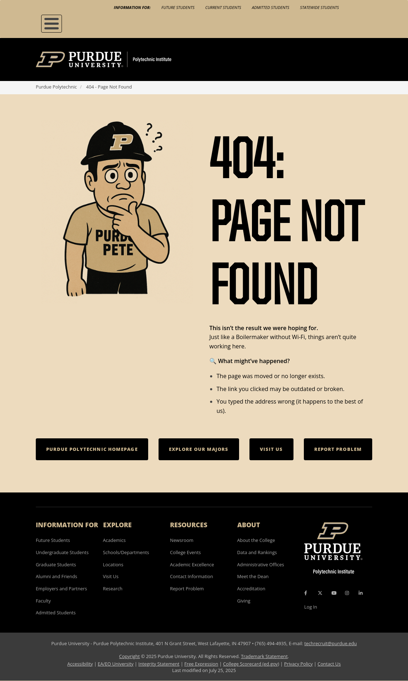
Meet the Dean (253, 576)
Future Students (177, 7)
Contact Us (329, 664)
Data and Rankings (257, 552)
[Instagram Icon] (347, 593)
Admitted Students (271, 7)
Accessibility (80, 664)
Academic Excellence (192, 564)
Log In (310, 607)
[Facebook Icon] (305, 593)
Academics (114, 540)
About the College (256, 540)
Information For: (132, 7)
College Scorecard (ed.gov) (251, 664)
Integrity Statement (159, 664)
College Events (185, 552)
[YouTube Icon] (333, 593)
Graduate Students (56, 564)
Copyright (129, 656)
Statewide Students (319, 7)
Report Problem (187, 588)
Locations (113, 564)
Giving (244, 600)
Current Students (223, 7)
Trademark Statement (264, 656)
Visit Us (111, 576)
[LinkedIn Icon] (361, 593)
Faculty (43, 600)
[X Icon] (321, 593)
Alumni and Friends (56, 576)
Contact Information (191, 576)
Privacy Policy (298, 664)
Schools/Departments (126, 552)
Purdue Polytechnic (56, 87)
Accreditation (251, 588)
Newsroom (181, 540)
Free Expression (201, 664)
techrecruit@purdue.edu (330, 643)
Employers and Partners (61, 588)
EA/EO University (115, 664)
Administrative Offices (260, 564)
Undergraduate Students (62, 552)
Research (113, 588)
